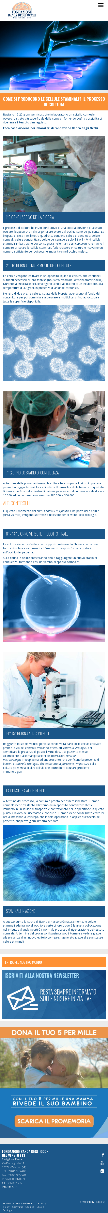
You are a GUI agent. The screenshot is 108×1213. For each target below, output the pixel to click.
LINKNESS (100, 1201)
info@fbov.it (9, 1187)
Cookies (29, 1206)
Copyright (17, 1206)
